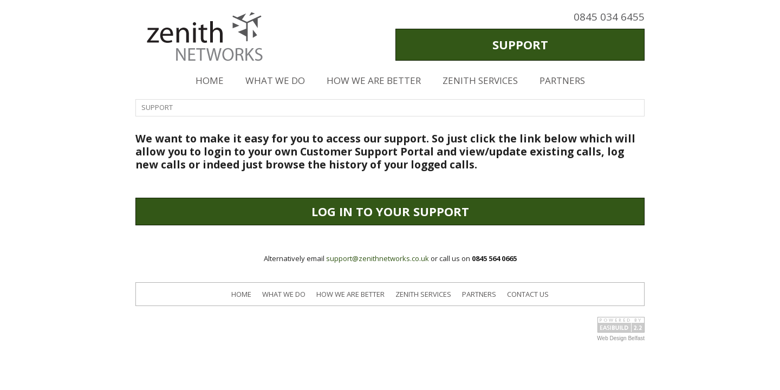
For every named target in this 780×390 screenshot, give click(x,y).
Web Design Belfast (621, 338)
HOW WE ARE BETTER (374, 80)
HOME (210, 80)
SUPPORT (520, 44)
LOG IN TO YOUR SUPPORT (390, 211)
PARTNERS (562, 80)
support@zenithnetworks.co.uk (377, 258)
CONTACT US (528, 294)
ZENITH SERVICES (480, 80)
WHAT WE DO (275, 80)
